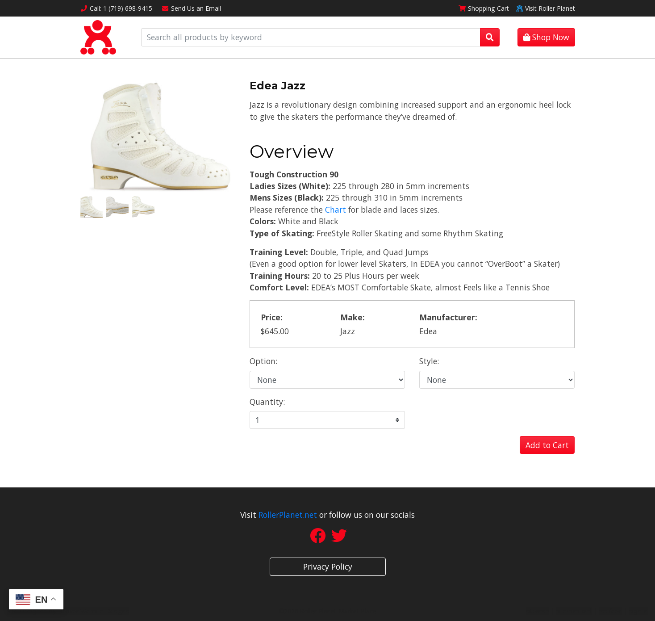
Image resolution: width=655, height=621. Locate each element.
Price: (272, 317)
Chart (335, 209)
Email (191, 8)
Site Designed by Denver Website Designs (68, 611)
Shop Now (546, 37)
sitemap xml (574, 611)
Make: (352, 317)
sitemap (537, 611)
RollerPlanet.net (288, 514)
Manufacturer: (448, 317)
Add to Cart (547, 445)
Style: (429, 361)
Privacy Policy (327, 566)
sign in (638, 611)
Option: (263, 361)
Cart (483, 8)
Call (116, 8)
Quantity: (267, 401)
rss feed (610, 611)
